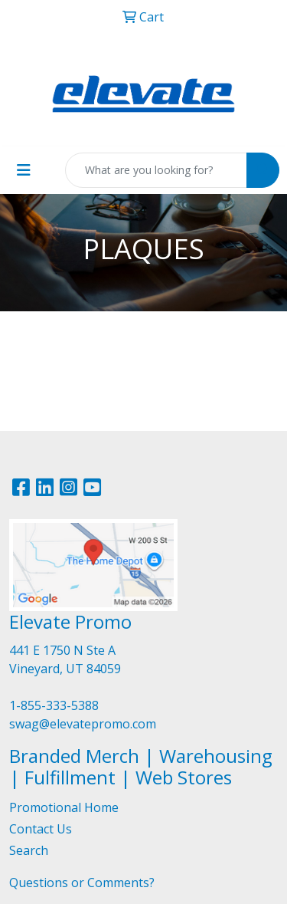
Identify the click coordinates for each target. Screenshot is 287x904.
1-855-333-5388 (54, 705)
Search (28, 850)
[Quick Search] (156, 170)
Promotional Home (64, 807)
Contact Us (40, 828)
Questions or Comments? (82, 882)
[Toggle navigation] (24, 170)
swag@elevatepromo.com (82, 723)
